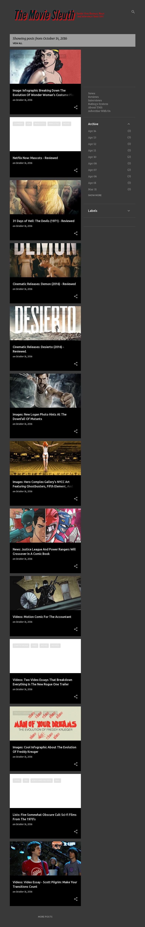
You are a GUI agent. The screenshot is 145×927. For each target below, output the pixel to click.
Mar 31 (92, 189)
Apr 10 (92, 157)
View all (17, 43)
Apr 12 (92, 144)
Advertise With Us (99, 111)
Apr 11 (92, 150)
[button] (76, 107)
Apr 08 (92, 163)
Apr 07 (92, 170)
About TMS (95, 107)
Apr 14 (92, 131)
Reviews (93, 97)
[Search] (133, 11)
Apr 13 (92, 137)
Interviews (95, 100)
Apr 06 (92, 176)
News (91, 93)
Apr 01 (92, 183)
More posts (45, 917)
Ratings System (98, 104)
